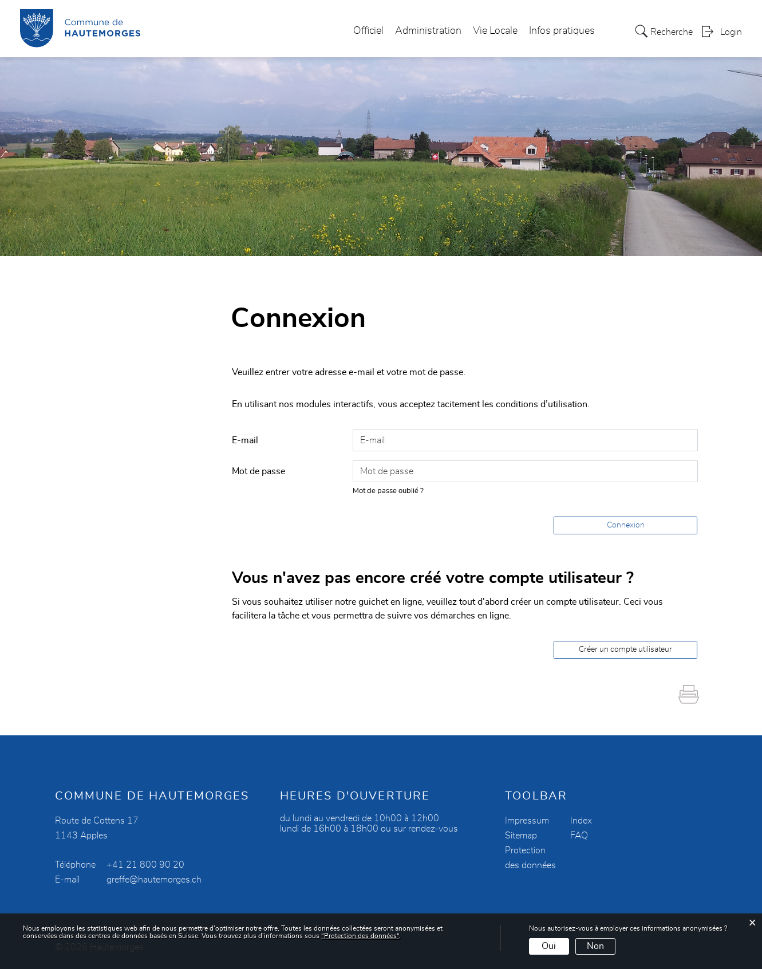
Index (581, 820)
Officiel (368, 31)
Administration (428, 31)
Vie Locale (495, 31)
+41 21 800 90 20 (145, 864)
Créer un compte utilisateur (625, 649)
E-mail (245, 440)
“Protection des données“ (360, 935)
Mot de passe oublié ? (388, 491)
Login (731, 32)
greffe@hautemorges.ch (154, 879)
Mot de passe (258, 471)
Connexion (626, 525)
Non (595, 946)
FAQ (579, 835)
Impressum (527, 820)
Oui (549, 946)
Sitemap (521, 835)
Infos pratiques (562, 31)
